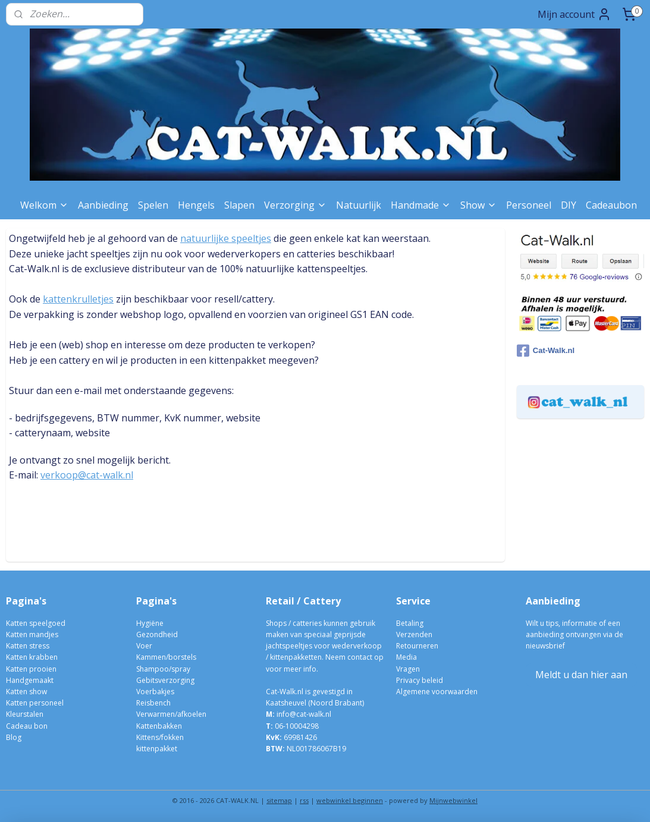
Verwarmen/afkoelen (171, 714)
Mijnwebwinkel (453, 800)
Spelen (153, 205)
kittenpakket (156, 749)
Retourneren (417, 646)
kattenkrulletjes (78, 299)
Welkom (44, 205)
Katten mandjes (32, 634)
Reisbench (153, 703)
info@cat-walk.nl (304, 714)
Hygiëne (150, 623)
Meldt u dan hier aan (581, 674)
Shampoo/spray (163, 669)
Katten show (26, 691)
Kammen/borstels (166, 657)
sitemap (279, 800)
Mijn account (574, 14)
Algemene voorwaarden (437, 691)
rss (304, 800)
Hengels (196, 205)
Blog (13, 737)
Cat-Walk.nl (545, 351)
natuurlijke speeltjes (225, 238)
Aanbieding (103, 205)
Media (406, 657)
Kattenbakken (159, 726)
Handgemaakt (30, 680)
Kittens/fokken (160, 737)
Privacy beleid (419, 680)
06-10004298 (292, 726)
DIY (568, 205)
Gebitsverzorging (165, 680)
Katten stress (27, 646)
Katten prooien (31, 669)
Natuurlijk (358, 205)
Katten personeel (35, 703)
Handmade (421, 205)
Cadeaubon (611, 205)
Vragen (408, 669)
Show (478, 205)
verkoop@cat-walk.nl (86, 475)
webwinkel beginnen (349, 800)
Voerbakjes (155, 691)
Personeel (528, 205)
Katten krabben (32, 657)
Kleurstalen (24, 714)
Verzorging (295, 205)
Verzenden (414, 634)
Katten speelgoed (35, 623)
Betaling (409, 623)
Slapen (239, 205)
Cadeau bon (27, 726)
